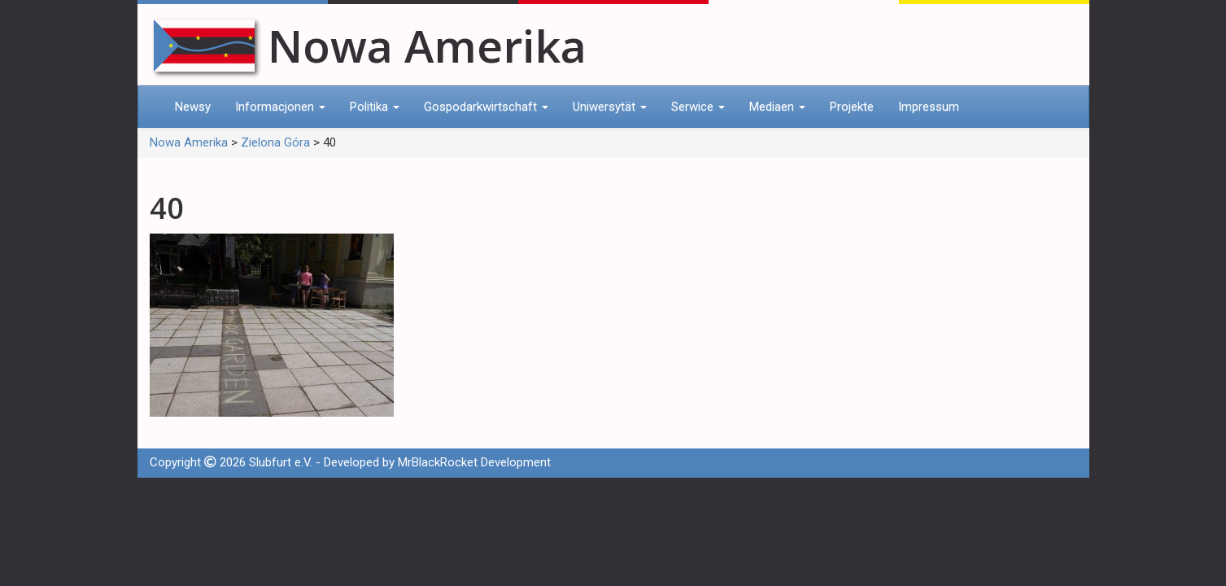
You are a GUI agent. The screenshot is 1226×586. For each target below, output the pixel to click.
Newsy (193, 106)
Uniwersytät (610, 106)
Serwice (698, 106)
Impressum (928, 106)
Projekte (852, 106)
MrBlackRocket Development (474, 462)
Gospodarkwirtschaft (486, 106)
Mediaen (777, 106)
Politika (374, 106)
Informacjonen (280, 106)
